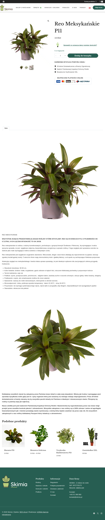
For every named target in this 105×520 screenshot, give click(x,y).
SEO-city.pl (23, 512)
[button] (48, 20)
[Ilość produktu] (60, 56)
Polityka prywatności (57, 485)
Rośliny (38, 482)
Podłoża (65, 7)
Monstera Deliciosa (38, 450)
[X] (97, 513)
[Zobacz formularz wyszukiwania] (91, 2)
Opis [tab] (6, 128)
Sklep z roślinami (23, 7)
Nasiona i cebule (41, 485)
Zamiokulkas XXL (89, 450)
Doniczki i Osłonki (52, 7)
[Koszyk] (101, 2)
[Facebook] (3, 1)
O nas (74, 7)
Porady (83, 7)
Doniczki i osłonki (42, 489)
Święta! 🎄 (37, 7)
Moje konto (98, 7)
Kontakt (53, 495)
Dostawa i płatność (57, 489)
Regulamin (54, 482)
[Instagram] (101, 513)
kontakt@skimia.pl (75, 497)
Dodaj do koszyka (83, 56)
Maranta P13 (9, 450)
